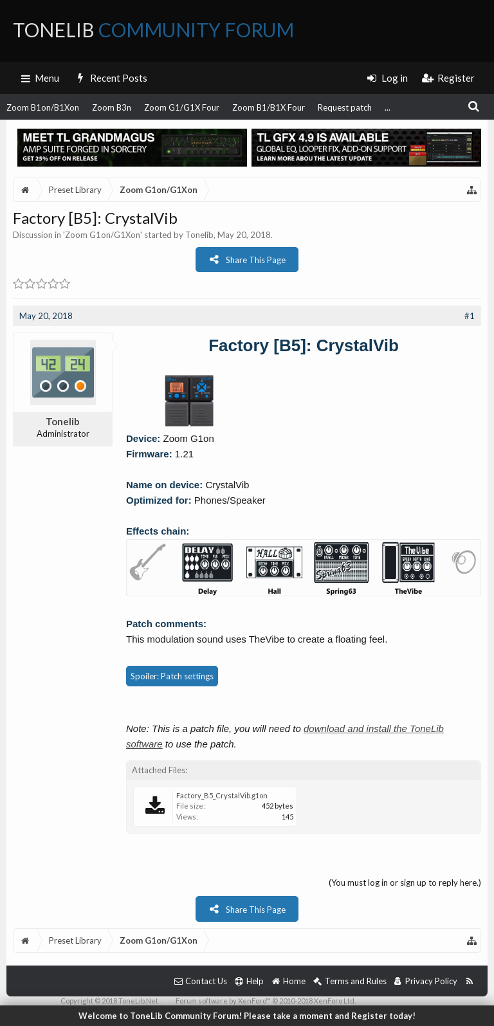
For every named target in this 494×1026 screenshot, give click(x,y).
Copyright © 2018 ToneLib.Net (109, 1000)
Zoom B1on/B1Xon (42, 107)
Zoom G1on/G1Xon (102, 235)
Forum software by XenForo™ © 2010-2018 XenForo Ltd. (266, 1000)
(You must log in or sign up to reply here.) (405, 882)
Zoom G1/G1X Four (181, 107)
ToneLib (153, 29)
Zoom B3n (111, 107)
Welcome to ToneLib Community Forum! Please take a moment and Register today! (247, 1016)
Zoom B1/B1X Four (268, 107)
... (387, 107)
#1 (469, 316)
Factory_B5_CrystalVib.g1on (222, 795)
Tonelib (199, 235)
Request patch (345, 107)
